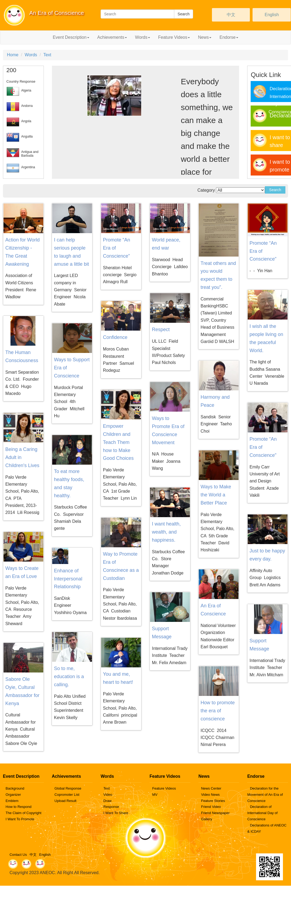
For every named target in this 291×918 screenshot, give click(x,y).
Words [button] (142, 37)
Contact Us (18, 855)
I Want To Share (115, 813)
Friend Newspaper (215, 813)
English (272, 14)
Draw (107, 801)
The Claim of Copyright (23, 813)
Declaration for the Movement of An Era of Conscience (265, 794)
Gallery (206, 819)
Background (15, 788)
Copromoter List (67, 795)
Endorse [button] (228, 37)
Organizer (13, 795)
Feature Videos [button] (174, 37)
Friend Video (211, 807)
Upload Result (66, 801)
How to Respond (18, 807)
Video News (210, 795)
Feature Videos (164, 788)
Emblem (12, 801)
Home (13, 54)
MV (155, 795)
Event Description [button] (71, 37)
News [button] (204, 37)
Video (107, 795)
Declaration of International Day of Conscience (262, 813)
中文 (231, 14)
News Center (211, 788)
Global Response (68, 788)
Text (47, 54)
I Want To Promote (20, 819)
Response (111, 807)
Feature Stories (213, 801)
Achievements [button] (112, 37)
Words (31, 54)
